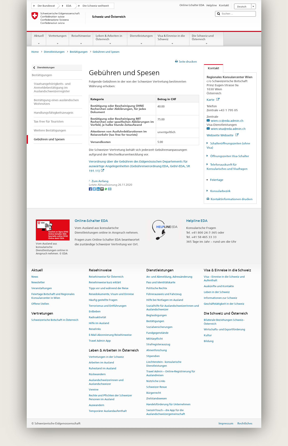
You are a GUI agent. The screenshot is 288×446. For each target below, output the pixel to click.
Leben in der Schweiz (217, 292)
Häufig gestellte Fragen (103, 299)
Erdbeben (95, 311)
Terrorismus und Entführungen (107, 305)
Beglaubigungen (156, 315)
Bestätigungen (79, 51)
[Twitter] (95, 188)
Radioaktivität (97, 317)
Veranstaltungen (41, 288)
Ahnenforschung (156, 350)
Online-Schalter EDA (91, 221)
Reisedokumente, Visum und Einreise (111, 294)
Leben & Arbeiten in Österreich (110, 39)
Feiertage (216, 180)
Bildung (209, 341)
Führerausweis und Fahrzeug (164, 294)
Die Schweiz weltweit (96, 5)
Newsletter (38, 282)
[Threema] (102, 188)
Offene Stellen (40, 303)
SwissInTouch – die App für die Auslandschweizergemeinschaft (165, 412)
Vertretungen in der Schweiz (106, 356)
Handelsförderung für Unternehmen (168, 404)
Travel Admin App (100, 340)
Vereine (93, 389)
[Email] (109, 188)
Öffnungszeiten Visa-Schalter (229, 156)
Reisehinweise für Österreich (106, 276)
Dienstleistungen (141, 39)
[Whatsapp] (106, 188)
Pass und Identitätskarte (160, 282)
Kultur (208, 335)
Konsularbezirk (220, 191)
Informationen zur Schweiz (220, 297)
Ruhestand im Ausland (102, 368)
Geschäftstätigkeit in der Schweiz (224, 303)
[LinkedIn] (98, 188)
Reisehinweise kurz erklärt (105, 282)
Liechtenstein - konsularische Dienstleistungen (163, 363)
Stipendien (153, 356)
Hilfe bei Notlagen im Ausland (164, 299)
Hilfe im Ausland (99, 323)
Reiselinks (95, 329)
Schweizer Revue (156, 386)
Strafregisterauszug (158, 344)
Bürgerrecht (153, 392)
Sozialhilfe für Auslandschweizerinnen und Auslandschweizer (172, 307)
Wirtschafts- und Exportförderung (224, 329)
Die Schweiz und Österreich (206, 39)
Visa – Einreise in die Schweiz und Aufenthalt (224, 278)
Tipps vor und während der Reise (108, 288)
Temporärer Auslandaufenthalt (108, 410)
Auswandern (96, 405)
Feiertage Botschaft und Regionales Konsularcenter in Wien (52, 296)
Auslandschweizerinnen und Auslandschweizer (106, 382)
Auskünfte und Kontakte (219, 286)
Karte (213, 100)
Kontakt (211, 68)
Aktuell (39, 39)
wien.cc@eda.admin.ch (227, 121)
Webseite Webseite (222, 135)
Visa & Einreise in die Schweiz (172, 39)
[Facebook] (91, 188)
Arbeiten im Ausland (101, 362)
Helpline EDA (196, 221)
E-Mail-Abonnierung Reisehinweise (110, 334)
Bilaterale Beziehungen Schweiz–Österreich (224, 321)
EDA (68, 5)
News (34, 276)
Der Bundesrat (46, 5)
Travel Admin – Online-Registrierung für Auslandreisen (170, 373)
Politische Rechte (156, 288)
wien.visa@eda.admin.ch (228, 129)
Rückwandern (97, 374)
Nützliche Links (155, 381)
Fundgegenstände (157, 332)
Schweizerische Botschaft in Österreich (54, 319)
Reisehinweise (81, 39)
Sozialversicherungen (159, 326)
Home (35, 51)
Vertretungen (57, 39)
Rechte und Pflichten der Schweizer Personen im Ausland (110, 397)
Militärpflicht (154, 338)
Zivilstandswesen (156, 398)
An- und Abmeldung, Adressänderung (169, 276)
